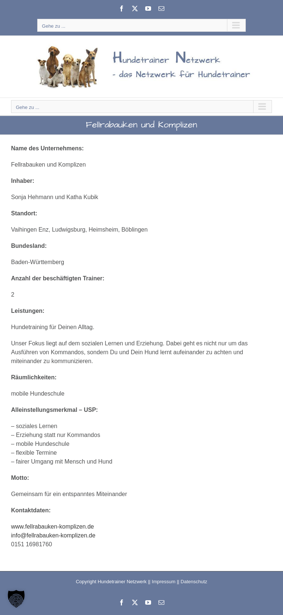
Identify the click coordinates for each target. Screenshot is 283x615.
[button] (16, 598)
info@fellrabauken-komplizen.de (53, 535)
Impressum (163, 581)
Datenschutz (194, 581)
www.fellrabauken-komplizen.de (52, 526)
